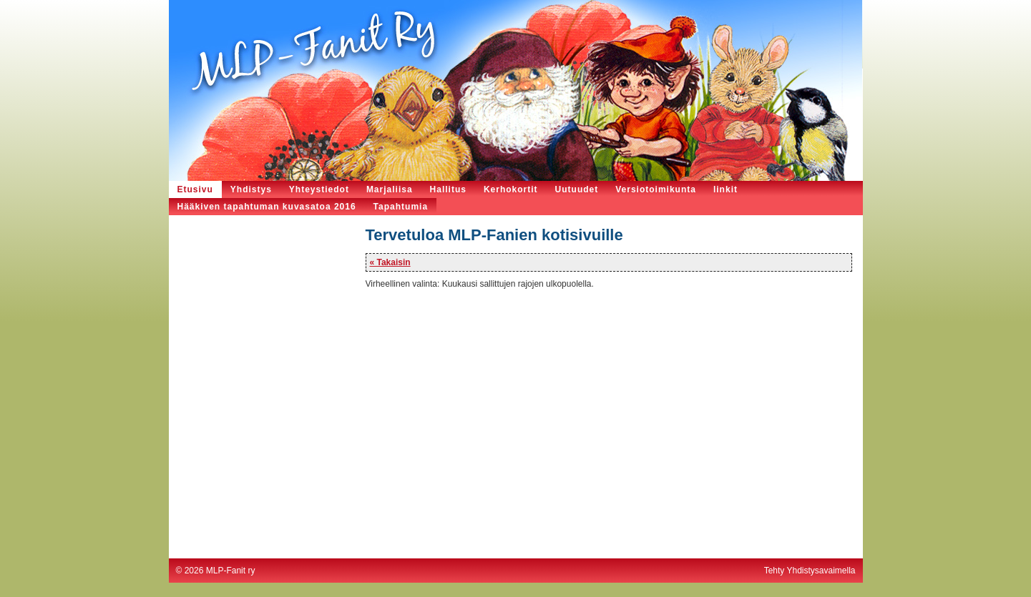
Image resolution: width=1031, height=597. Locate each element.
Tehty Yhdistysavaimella (810, 571)
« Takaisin (390, 262)
